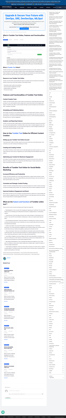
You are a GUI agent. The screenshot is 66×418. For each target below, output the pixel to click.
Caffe (50, 136)
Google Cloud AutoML (53, 202)
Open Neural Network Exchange (55, 277)
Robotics (51, 313)
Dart (50, 152)
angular (50, 104)
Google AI (51, 200)
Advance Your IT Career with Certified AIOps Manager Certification (54, 13)
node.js (50, 271)
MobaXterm (51, 257)
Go (49, 198)
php (50, 291)
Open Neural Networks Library (55, 281)
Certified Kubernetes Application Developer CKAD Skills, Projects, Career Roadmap (55, 88)
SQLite (50, 333)
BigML (50, 122)
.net (50, 92)
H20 (50, 208)
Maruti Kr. (9, 259)
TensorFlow (51, 343)
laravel (50, 234)
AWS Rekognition (52, 116)
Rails (50, 303)
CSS (50, 150)
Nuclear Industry (52, 275)
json (50, 230)
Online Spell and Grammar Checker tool (9, 292)
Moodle (50, 263)
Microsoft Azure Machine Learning (56, 248)
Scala (50, 317)
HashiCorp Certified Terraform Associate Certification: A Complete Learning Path (56, 76)
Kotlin (50, 232)
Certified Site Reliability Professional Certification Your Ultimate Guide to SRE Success (56, 42)
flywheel (50, 192)
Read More (6, 284)
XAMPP (50, 370)
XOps (50, 372)
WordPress (51, 368)
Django (50, 172)
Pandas (50, 287)
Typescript (51, 350)
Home (4, 32)
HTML (50, 210)
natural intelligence (53, 269)
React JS (51, 307)
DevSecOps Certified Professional (39, 2)
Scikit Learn (51, 319)
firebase (50, 186)
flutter (50, 190)
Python (50, 297)
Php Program (51, 293)
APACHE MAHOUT (52, 106)
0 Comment (6, 277)
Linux (50, 236)
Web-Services (51, 360)
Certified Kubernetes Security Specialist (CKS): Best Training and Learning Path (56, 80)
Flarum (50, 188)
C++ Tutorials (51, 134)
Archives (51, 376)
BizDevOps (51, 124)
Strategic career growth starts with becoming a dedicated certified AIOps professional (56, 22)
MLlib (50, 253)
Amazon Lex (51, 100)
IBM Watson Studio (53, 214)
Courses (50, 148)
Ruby (50, 315)
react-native (51, 309)
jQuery (50, 228)
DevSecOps (51, 170)
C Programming (52, 132)
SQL (50, 329)
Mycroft (50, 265)
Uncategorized (52, 354)
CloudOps (51, 140)
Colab (50, 144)
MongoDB (51, 261)
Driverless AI (51, 176)
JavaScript (51, 224)
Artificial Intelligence (6, 6)
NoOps (50, 273)
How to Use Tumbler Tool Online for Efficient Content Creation (29, 254)
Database (51, 160)
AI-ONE (50, 96)
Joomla (50, 226)
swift (50, 337)
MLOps (50, 255)
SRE (50, 335)
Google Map (51, 204)
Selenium (51, 323)
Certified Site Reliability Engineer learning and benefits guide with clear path (55, 50)
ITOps (50, 220)
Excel (50, 182)
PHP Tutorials (51, 295)
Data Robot (51, 156)
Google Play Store (52, 206)
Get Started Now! (24, 28)
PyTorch (50, 299)
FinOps (50, 184)
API (49, 108)
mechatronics (51, 244)
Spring (50, 327)
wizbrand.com (8, 32)
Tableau (50, 341)
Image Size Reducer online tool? (8, 273)
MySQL (50, 267)
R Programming (52, 301)
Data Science (51, 158)
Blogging (51, 128)
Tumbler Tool (12, 67)
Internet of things (52, 218)
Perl (50, 289)
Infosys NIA (51, 216)
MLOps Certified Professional (54, 2)
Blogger (50, 126)
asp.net (50, 112)
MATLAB (51, 242)
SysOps (50, 339)
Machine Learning (52, 238)
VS (49, 356)
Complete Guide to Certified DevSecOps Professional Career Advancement (55, 54)
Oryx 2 (50, 285)
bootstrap (51, 130)
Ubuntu (50, 352)
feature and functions (21, 203)
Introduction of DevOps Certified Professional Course (9, 312)
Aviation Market (52, 114)
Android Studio (52, 102)
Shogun (50, 325)
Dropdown (51, 178)
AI (49, 94)
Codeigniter (51, 142)
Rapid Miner (51, 305)
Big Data (50, 120)
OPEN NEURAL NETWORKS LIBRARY (56, 279)
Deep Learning (52, 164)
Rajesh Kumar (19, 27)
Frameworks (51, 194)
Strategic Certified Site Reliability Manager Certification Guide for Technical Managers (55, 34)
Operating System (52, 283)
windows (51, 362)
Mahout (50, 240)
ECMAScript (51, 180)
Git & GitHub (51, 196)
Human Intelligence (53, 212)
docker (50, 174)
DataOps (50, 162)
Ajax (50, 98)
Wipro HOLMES (52, 364)
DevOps (50, 168)
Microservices (52, 246)
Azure (50, 118)
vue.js (50, 358)
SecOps (50, 321)
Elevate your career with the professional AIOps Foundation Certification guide (55, 30)
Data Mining (51, 154)
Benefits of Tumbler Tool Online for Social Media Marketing (12, 254)
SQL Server (51, 331)
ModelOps (51, 259)
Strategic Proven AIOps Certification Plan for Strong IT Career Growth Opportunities (56, 18)
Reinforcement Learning (53, 311)
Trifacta (50, 348)
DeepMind (51, 166)
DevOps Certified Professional (14, 2)
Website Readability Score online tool (8, 349)
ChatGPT (51, 138)
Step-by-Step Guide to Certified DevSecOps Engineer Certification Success (55, 65)
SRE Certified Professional (26, 2)
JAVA (50, 222)
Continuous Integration (53, 146)
